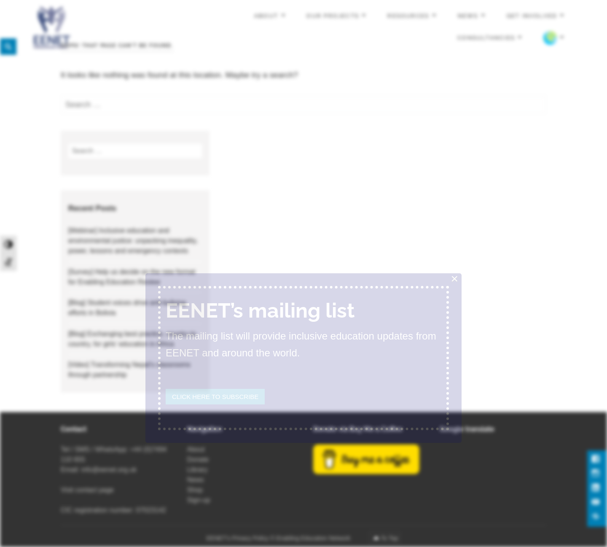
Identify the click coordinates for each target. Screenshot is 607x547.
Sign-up (198, 500)
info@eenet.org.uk (109, 469)
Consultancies (486, 37)
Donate (198, 459)
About (266, 16)
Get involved (532, 16)
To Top (389, 538)
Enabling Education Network (314, 538)
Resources (408, 16)
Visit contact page (87, 489)
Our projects (332, 16)
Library (197, 469)
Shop (195, 489)
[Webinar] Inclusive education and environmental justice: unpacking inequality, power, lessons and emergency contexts (133, 240)
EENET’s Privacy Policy (238, 538)
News (468, 16)
